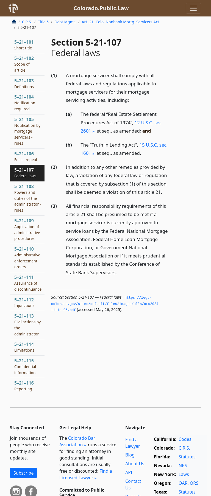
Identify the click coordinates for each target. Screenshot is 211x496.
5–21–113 (27, 324)
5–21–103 (24, 83)
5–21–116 (24, 385)
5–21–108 (27, 198)
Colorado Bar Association (77, 441)
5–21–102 (24, 64)
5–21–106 (25, 156)
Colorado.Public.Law (101, 8)
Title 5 (43, 21)
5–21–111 (27, 283)
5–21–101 (24, 45)
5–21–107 (25, 172)
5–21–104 (24, 102)
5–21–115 (25, 366)
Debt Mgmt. (65, 21)
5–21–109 (27, 229)
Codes (185, 439)
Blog (130, 455)
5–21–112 (24, 302)
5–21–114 (24, 347)
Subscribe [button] (23, 473)
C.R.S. (27, 21)
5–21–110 (27, 257)
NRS (183, 466)
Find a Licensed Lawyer (85, 474)
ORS (194, 483)
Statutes (187, 457)
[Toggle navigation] (193, 8)
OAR (183, 483)
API (128, 472)
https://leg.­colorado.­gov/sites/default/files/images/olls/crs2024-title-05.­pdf (105, 304)
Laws (184, 474)
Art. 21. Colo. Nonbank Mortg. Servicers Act (120, 21)
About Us (134, 464)
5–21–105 (27, 131)
